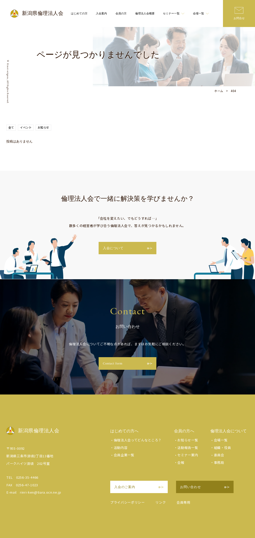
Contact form (127, 363)
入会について (127, 248)
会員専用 (183, 502)
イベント (26, 127)
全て (11, 127)
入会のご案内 (138, 487)
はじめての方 (79, 13)
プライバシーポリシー (127, 502)
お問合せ (239, 18)
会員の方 (121, 13)
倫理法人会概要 (145, 13)
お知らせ (43, 127)
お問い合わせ (204, 487)
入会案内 (101, 13)
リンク (160, 502)
